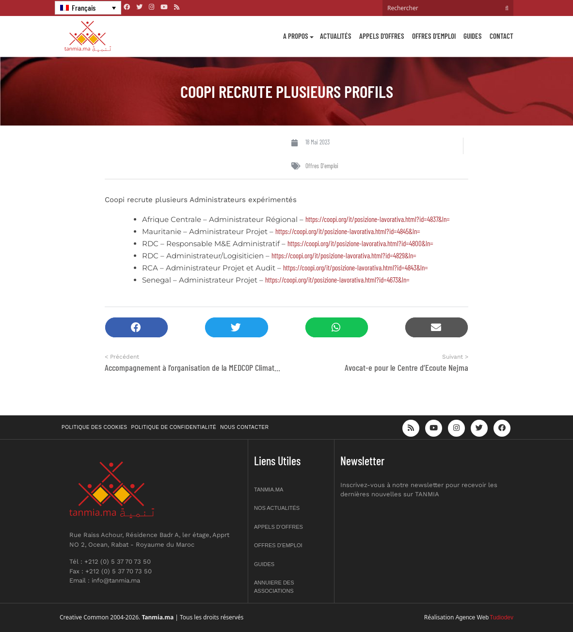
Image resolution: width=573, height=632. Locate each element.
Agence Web (472, 617)
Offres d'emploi (321, 166)
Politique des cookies (94, 427)
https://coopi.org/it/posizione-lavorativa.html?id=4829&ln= (343, 255)
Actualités (335, 36)
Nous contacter (244, 427)
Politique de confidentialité (174, 427)
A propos (295, 36)
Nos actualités (277, 508)
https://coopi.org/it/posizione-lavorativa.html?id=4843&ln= (355, 267)
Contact (501, 36)
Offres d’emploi (434, 36)
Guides (472, 36)
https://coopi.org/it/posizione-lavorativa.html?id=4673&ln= (337, 279)
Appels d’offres (381, 36)
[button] (136, 327)
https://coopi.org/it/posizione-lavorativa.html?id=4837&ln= (377, 219)
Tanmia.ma (268, 489)
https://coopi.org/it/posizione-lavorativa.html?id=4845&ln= (347, 231)
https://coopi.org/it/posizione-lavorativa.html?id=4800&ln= (360, 243)
